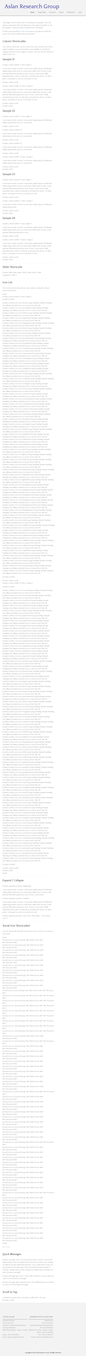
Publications (71, 12)
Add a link (20, 31)
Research (52, 12)
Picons (7, 1247)
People (61, 12)
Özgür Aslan (42, 12)
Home (32, 12)
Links (80, 12)
